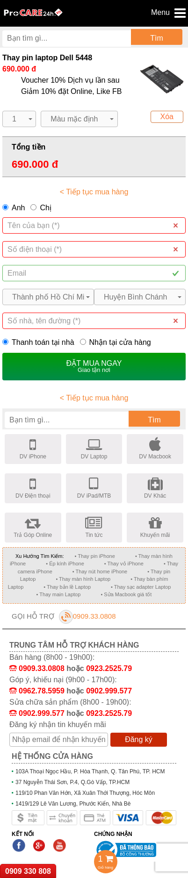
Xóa (167, 117)
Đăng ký (138, 739)
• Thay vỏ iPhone (124, 563)
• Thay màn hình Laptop (83, 579)
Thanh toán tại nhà (38, 342)
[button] (19, 119)
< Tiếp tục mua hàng (94, 192)
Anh (18, 208)
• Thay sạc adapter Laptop (141, 587)
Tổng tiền (28, 147)
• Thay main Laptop (58, 594)
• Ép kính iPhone (65, 563)
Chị (45, 208)
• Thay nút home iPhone (99, 571)
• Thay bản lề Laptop (67, 587)
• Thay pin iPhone (95, 556)
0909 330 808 (28, 871)
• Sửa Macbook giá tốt (126, 594)
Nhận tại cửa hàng (115, 342)
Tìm (156, 38)
